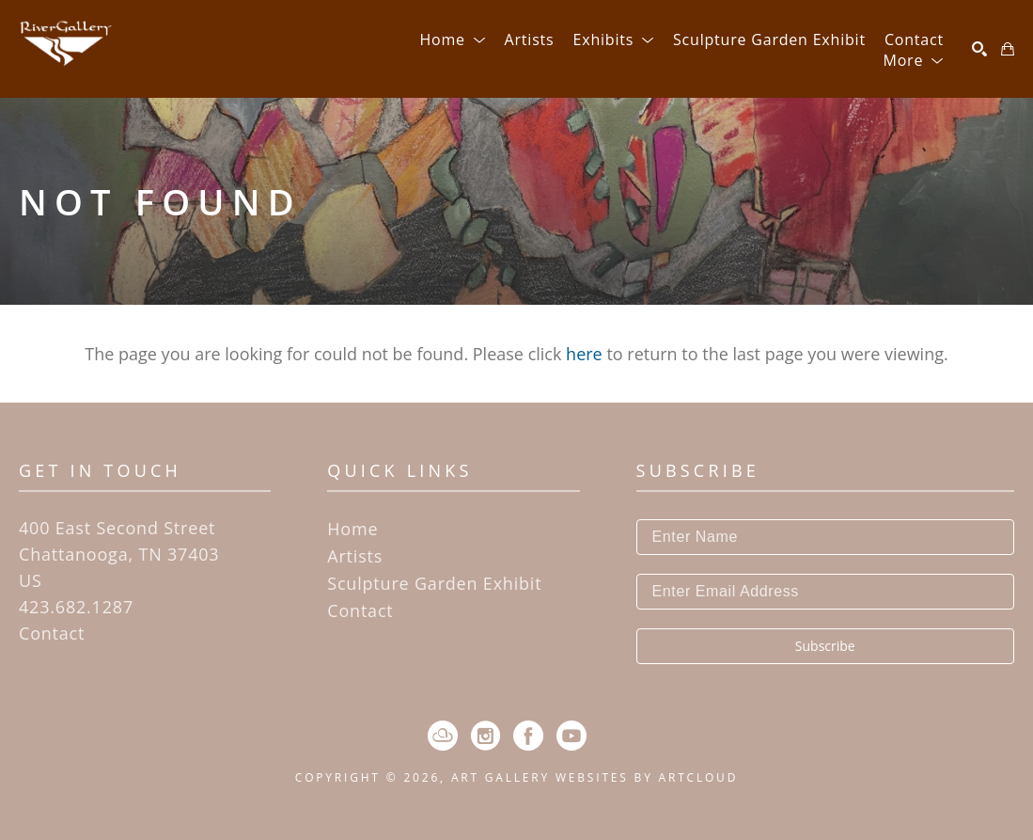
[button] (452, 39)
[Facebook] (528, 736)
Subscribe (825, 646)
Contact (52, 633)
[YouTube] (571, 736)
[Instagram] (485, 736)
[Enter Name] (825, 537)
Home (352, 528)
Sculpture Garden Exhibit (434, 583)
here (584, 353)
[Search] (979, 48)
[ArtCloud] (443, 736)
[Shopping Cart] (1007, 48)
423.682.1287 (76, 606)
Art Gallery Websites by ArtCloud (594, 777)
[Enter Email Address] (825, 592)
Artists (355, 555)
